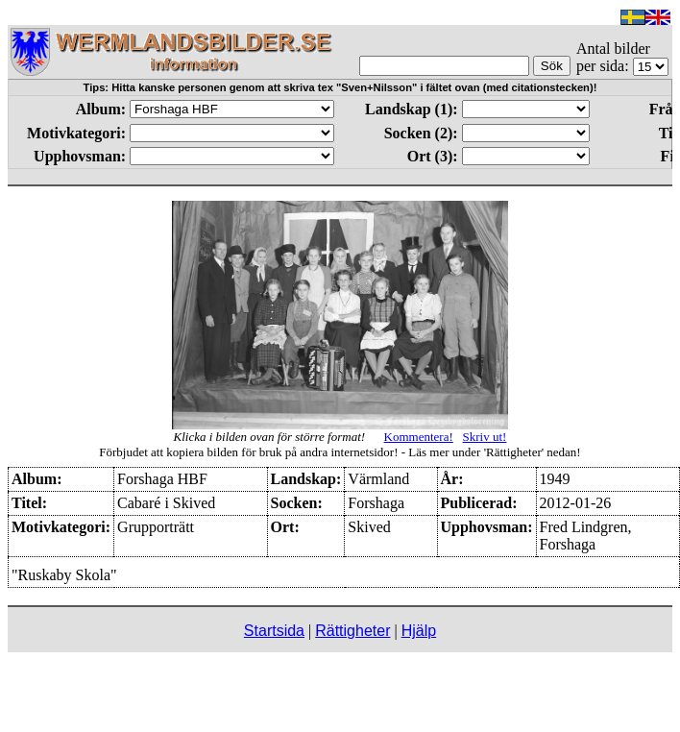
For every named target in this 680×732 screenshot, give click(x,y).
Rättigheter (352, 630)
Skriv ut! (485, 436)
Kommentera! (418, 436)
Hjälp (418, 630)
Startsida (274, 630)
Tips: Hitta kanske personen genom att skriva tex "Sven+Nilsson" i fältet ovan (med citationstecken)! (340, 87)
